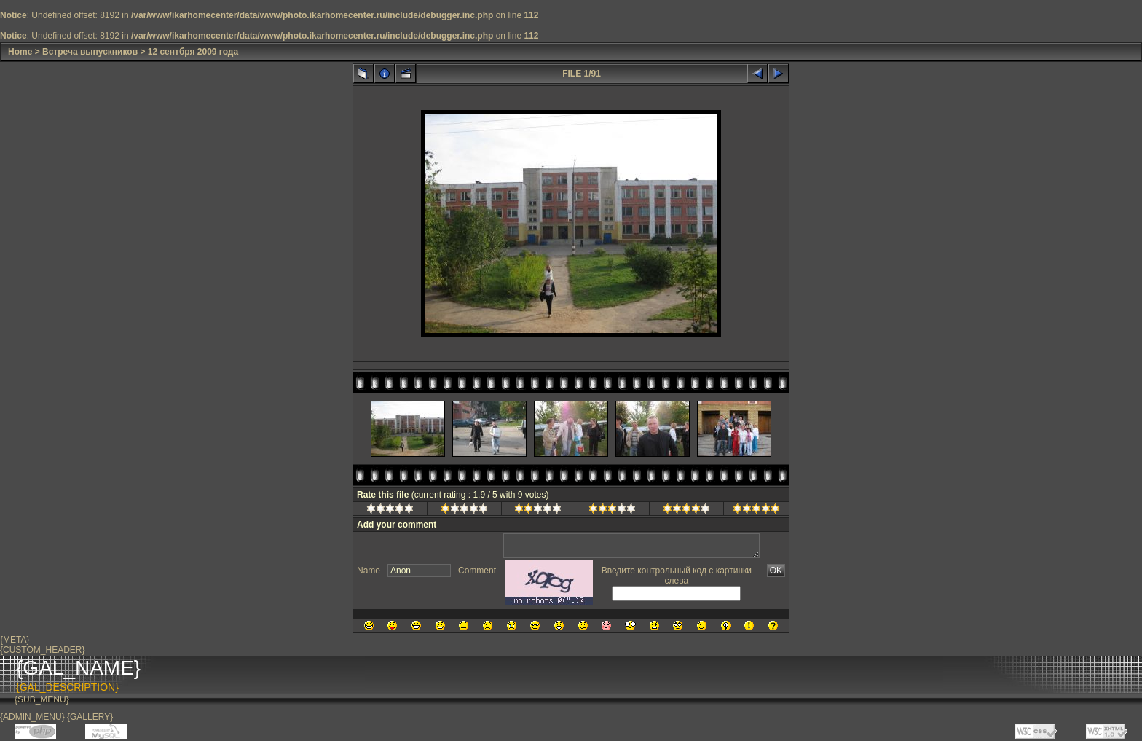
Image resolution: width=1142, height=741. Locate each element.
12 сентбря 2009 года (193, 52)
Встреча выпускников (90, 52)
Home (20, 52)
